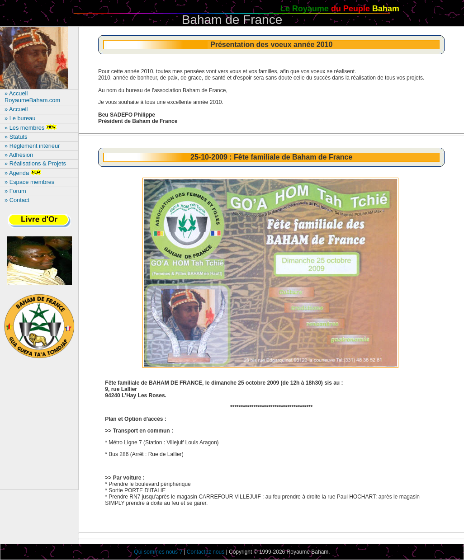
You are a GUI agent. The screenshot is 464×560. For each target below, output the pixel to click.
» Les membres (31, 127)
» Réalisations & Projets (35, 163)
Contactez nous (205, 552)
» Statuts (16, 136)
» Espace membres (29, 182)
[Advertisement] (39, 428)
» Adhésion (19, 154)
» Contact (17, 200)
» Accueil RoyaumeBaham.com (32, 97)
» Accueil (16, 109)
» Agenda (24, 172)
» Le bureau (20, 118)
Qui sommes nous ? (158, 552)
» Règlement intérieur (32, 145)
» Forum (15, 191)
